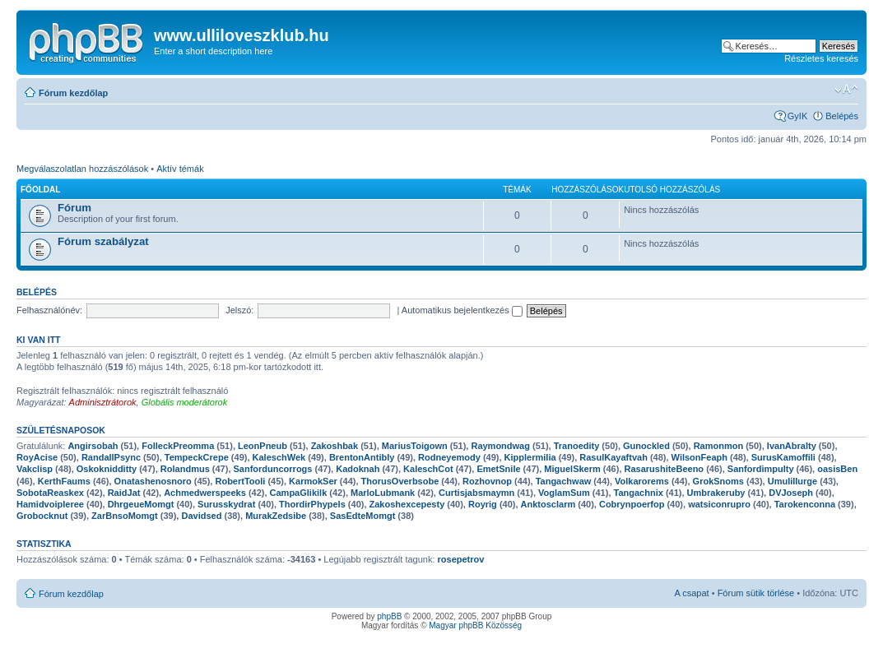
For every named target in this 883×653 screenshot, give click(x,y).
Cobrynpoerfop (631, 504)
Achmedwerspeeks (205, 493)
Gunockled (646, 446)
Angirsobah (92, 446)
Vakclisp (34, 469)
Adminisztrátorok (103, 402)
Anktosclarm (548, 504)
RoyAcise (37, 457)
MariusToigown (415, 446)
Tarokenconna (804, 504)
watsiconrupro (719, 504)
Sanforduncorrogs (273, 469)
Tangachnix (638, 493)
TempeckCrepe (197, 457)
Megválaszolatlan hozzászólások (82, 169)
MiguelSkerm (572, 469)
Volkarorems (642, 481)
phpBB (389, 616)
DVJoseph (791, 493)
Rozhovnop (487, 481)
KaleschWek (279, 457)
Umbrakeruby (716, 493)
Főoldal (40, 189)
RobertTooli (240, 481)
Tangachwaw (564, 481)
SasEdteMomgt (362, 516)
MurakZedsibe (275, 516)
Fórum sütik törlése (756, 593)
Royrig (482, 504)
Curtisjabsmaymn (476, 493)
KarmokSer (313, 481)
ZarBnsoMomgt (124, 516)
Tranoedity (577, 446)
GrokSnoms (718, 481)
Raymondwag (500, 446)
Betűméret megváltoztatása (846, 89)
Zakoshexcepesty (407, 504)
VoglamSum (564, 493)
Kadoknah (357, 469)
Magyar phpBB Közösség (475, 625)
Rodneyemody (449, 457)
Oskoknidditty (107, 469)
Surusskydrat (226, 504)
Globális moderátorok (185, 402)
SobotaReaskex (50, 493)
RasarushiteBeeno (664, 469)
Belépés (841, 116)
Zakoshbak (334, 446)
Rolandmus (185, 469)
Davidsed (201, 516)
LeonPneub (262, 446)
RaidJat (124, 493)
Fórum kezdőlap (73, 93)
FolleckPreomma (178, 446)
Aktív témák (179, 169)
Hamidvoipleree (50, 504)
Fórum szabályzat (103, 241)
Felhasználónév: (49, 310)
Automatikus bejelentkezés (462, 310)
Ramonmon (719, 446)
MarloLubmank (383, 493)
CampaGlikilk (299, 493)
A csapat (691, 593)
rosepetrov (461, 559)
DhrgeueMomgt (141, 504)
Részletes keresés (821, 58)
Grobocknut (41, 516)
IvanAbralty (791, 446)
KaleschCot (428, 469)
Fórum (74, 207)
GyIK (797, 116)
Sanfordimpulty (760, 469)
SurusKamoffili (783, 457)
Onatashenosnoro (153, 481)
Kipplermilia (530, 457)
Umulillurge (793, 481)
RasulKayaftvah (613, 457)
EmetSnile (498, 469)
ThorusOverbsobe (400, 481)
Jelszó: (239, 310)
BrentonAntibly (361, 457)
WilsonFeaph (699, 457)
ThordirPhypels (312, 504)
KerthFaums (64, 481)
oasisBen (837, 469)
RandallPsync (111, 457)
